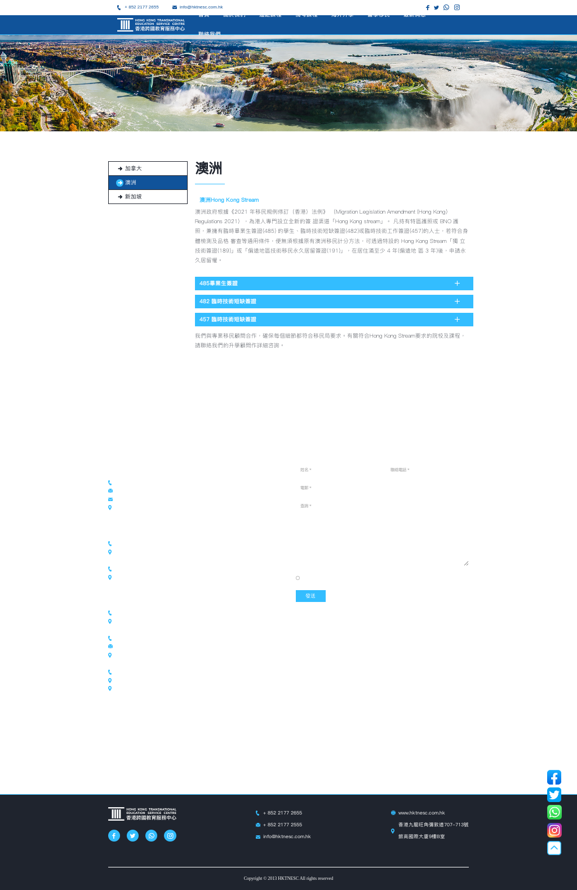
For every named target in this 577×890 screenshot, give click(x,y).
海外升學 (342, 14)
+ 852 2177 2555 (282, 824)
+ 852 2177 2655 (141, 7)
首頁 (204, 14)
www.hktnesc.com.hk (421, 812)
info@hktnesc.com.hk (287, 836)
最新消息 (414, 14)
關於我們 (234, 14)
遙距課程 (270, 14)
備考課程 (306, 14)
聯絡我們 (209, 34)
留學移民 (378, 14)
